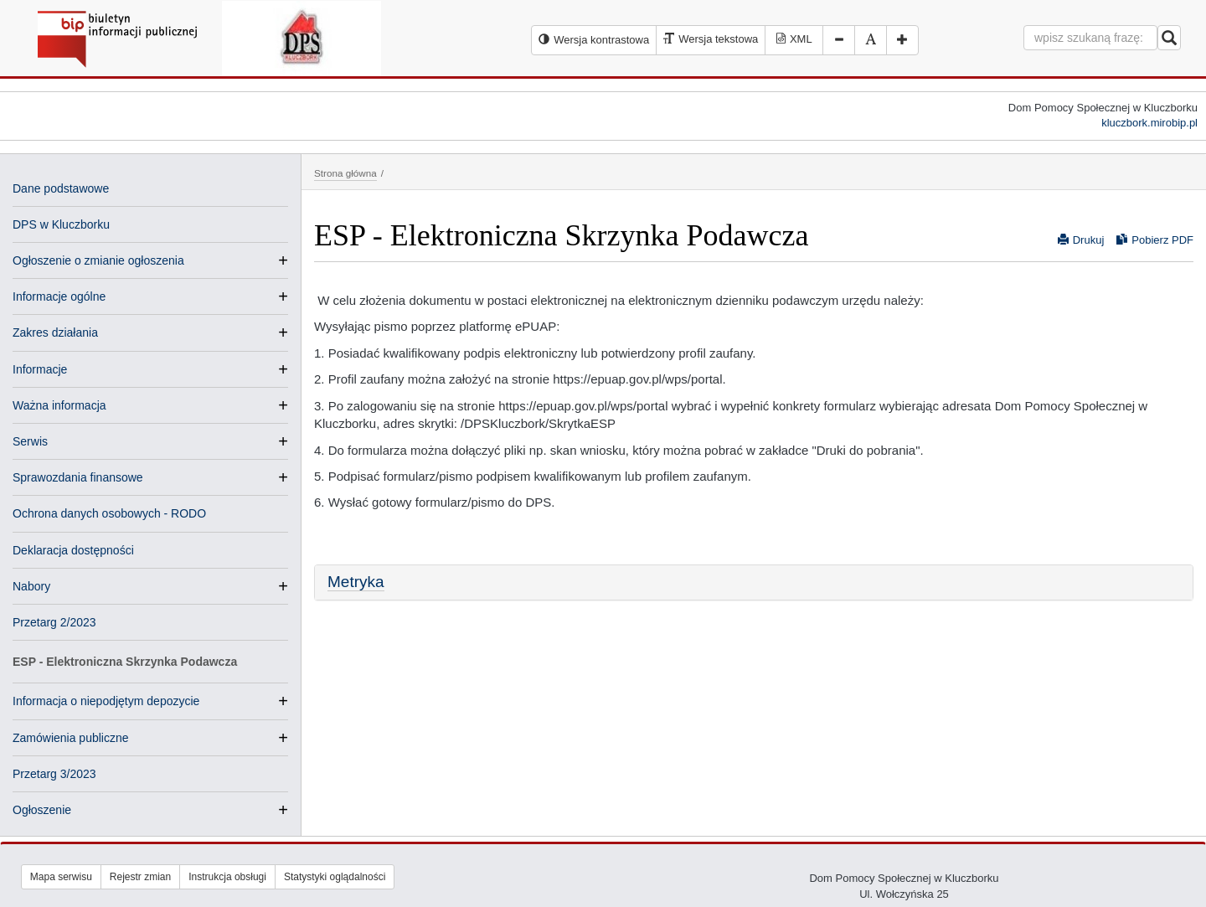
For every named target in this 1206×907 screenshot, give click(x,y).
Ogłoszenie (42, 810)
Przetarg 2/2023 (54, 622)
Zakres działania (55, 332)
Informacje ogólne (59, 296)
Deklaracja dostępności (73, 550)
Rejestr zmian (140, 877)
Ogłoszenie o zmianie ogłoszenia (98, 260)
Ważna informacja (59, 405)
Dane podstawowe (61, 188)
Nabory (31, 586)
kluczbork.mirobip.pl (1149, 122)
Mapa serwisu (61, 877)
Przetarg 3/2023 (54, 774)
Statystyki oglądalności (334, 877)
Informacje (40, 369)
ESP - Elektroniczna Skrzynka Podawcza (125, 661)
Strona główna (345, 172)
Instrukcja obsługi (227, 877)
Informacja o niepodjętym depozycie (106, 701)
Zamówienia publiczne (71, 738)
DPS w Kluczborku (61, 224)
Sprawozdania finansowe (78, 477)
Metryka (355, 581)
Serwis (30, 441)
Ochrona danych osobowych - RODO (109, 513)
